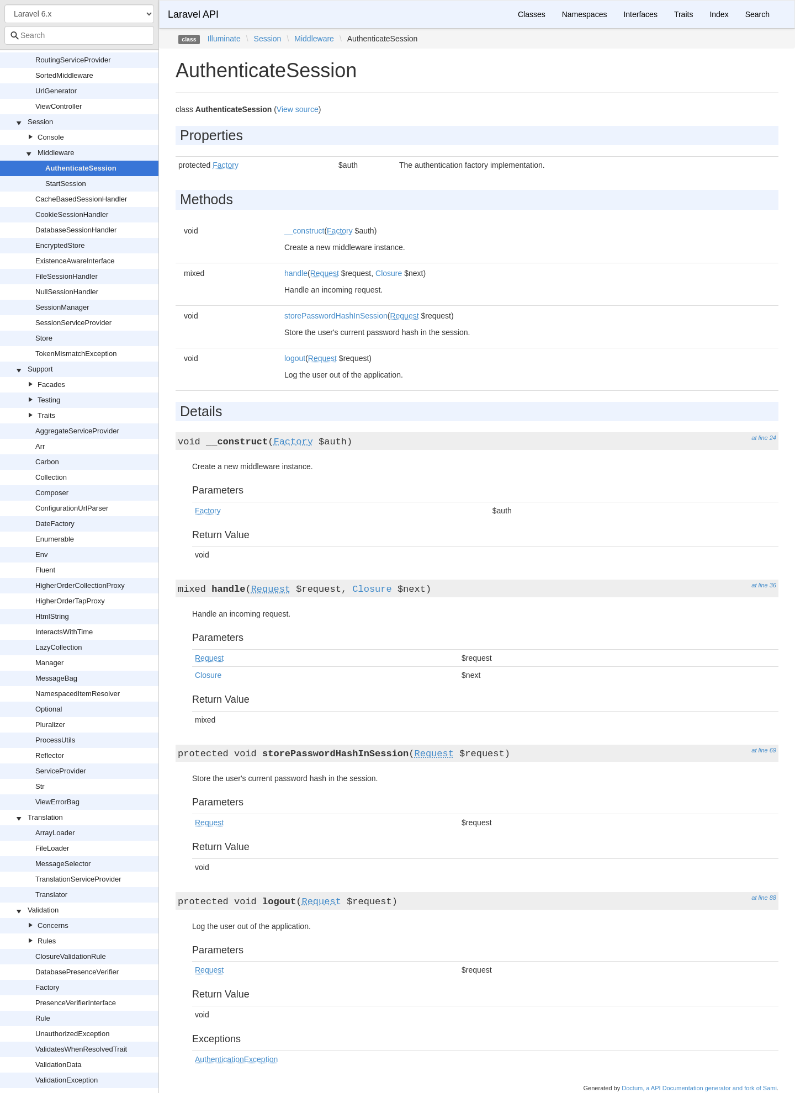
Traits (46, 415)
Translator (51, 894)
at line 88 (763, 897)
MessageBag (56, 678)
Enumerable (54, 539)
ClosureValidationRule (70, 956)
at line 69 (763, 750)
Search (757, 14)
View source (298, 109)
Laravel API (193, 14)
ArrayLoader (55, 833)
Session (40, 122)
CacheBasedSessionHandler (81, 199)
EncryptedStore (60, 245)
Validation (43, 910)
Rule (42, 1018)
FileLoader (52, 848)
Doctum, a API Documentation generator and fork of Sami (699, 1088)
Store (43, 338)
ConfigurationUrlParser (71, 508)
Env (41, 554)
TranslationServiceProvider (78, 879)
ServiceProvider (60, 771)
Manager (49, 663)
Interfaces (640, 14)
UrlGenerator (56, 91)
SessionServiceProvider (73, 323)
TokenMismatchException (75, 353)
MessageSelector (63, 863)
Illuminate (224, 38)
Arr (40, 446)
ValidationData (58, 1064)
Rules (47, 941)
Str (40, 786)
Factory (47, 987)
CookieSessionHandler (71, 214)
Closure (388, 273)
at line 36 (763, 585)
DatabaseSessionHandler (75, 230)
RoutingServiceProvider (73, 60)
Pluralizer (50, 724)
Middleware (56, 152)
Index (718, 14)
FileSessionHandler (66, 276)
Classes (531, 14)
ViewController (58, 106)
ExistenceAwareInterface (75, 261)
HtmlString (52, 616)
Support (40, 369)
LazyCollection (58, 647)
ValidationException (66, 1080)
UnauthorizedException (72, 1034)
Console (51, 137)
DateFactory (55, 523)
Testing (49, 400)
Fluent (45, 570)
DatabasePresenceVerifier (77, 972)
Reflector (49, 755)
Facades (51, 384)
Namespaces (584, 14)
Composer (51, 493)
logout (294, 358)
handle (296, 273)
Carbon (47, 462)
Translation (45, 817)
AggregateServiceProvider (77, 431)
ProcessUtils (55, 740)
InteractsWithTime (64, 632)
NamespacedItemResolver (77, 693)
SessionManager (62, 307)
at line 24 (763, 437)
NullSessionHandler (66, 292)
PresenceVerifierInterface (75, 1003)
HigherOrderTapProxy (70, 601)
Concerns (53, 925)
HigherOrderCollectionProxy (80, 585)
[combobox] (79, 35)
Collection (51, 477)
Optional (48, 709)
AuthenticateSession (80, 168)
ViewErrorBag (57, 802)
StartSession (65, 183)
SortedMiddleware (64, 75)
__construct (304, 230)
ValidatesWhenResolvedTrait (81, 1049)
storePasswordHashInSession (336, 315)
